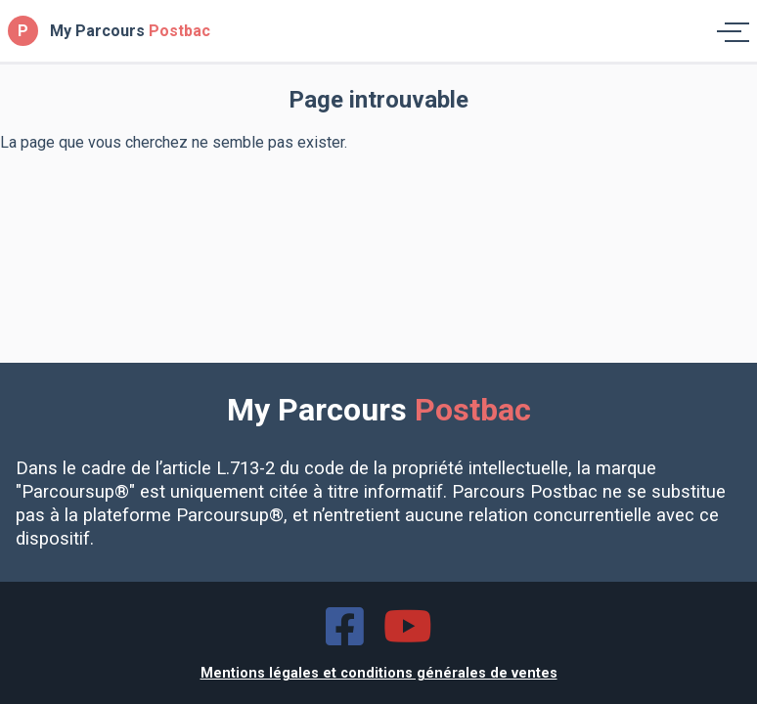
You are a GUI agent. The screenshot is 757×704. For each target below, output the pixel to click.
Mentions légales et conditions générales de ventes (378, 673)
